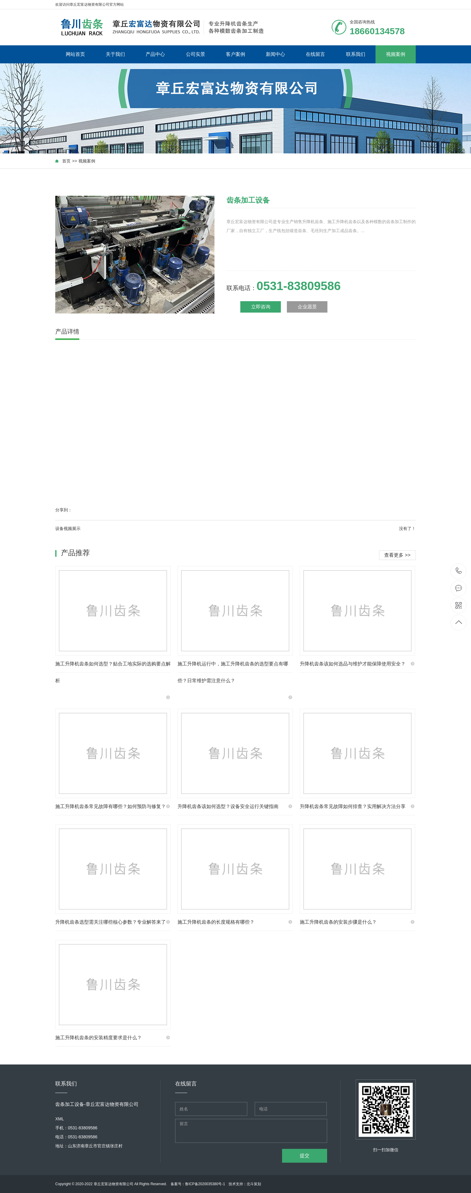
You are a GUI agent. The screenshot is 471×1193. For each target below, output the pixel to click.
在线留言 (315, 54)
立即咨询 (260, 306)
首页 (66, 161)
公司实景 (195, 54)
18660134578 (459, 571)
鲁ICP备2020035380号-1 (205, 1184)
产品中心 (155, 54)
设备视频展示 (68, 528)
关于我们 (115, 54)
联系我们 (355, 54)
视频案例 (395, 54)
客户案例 (235, 54)
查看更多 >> (397, 555)
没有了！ (407, 528)
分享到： (63, 509)
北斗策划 (254, 1184)
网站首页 (75, 54)
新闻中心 (275, 54)
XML (59, 1118)
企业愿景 (307, 306)
